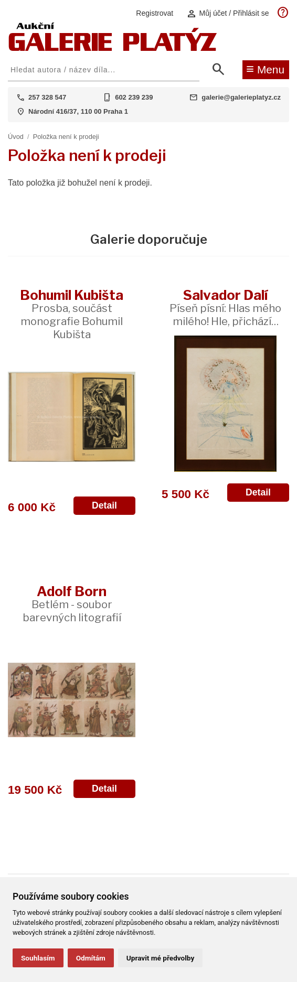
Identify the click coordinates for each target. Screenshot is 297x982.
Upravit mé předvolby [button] (160, 958)
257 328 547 (47, 97)
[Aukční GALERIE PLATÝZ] (113, 48)
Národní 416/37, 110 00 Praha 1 (78, 111)
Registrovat (154, 13)
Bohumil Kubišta (71, 314)
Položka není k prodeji (66, 137)
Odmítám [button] (90, 958)
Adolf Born (72, 603)
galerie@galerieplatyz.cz (241, 97)
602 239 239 (134, 97)
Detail (104, 505)
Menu (265, 68)
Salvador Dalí (225, 307)
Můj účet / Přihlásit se (227, 13)
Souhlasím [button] (38, 958)
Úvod (16, 137)
